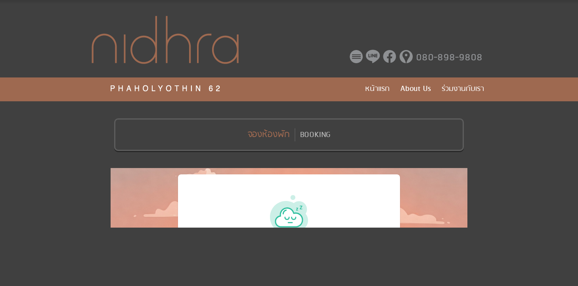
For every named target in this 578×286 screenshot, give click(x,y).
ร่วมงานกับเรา (463, 89)
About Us (415, 89)
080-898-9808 (449, 58)
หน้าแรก (377, 89)
